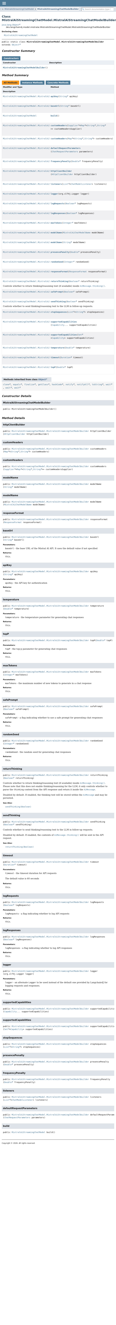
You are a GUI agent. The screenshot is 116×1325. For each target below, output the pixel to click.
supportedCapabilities (64, 322)
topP (53, 367)
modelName (56, 232)
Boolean (70, 203)
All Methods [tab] (10, 82)
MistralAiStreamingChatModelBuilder (58, 9)
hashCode (57, 384)
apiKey (54, 96)
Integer (67, 223)
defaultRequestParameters (66, 148)
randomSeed (57, 262)
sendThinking (58, 301)
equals (17, 384)
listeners (56, 184)
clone (6, 384)
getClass (43, 384)
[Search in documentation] (97, 9)
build (54, 116)
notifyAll (82, 384)
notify (69, 384)
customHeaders (59, 125)
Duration (65, 357)
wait (108, 384)
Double (75, 161)
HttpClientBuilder (62, 174)
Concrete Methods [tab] (58, 82)
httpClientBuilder (61, 171)
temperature (57, 348)
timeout (55, 357)
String (63, 96)
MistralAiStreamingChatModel (19, 9)
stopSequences (59, 312)
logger (54, 194)
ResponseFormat (78, 271)
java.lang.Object (10, 25)
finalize (29, 384)
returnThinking (59, 281)
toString (97, 384)
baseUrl (55, 106)
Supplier (73, 125)
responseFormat (59, 271)
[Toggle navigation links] (4, 3)
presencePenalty (60, 252)
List (65, 184)
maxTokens (56, 223)
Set (80, 335)
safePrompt (57, 292)
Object (15, 45)
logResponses (58, 213)
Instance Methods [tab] (32, 82)
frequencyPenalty (61, 161)
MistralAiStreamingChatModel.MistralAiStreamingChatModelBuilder (41, 96)
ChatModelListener (81, 184)
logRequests (57, 203)
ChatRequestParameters (65, 151)
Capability (58, 325)
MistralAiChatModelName (76, 232)
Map (82, 125)
